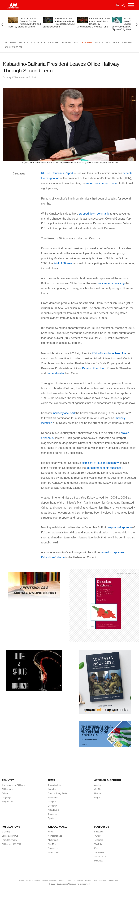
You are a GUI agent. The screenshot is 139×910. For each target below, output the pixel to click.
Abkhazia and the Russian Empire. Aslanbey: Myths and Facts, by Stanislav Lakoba (24, 22)
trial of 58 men (63, 263)
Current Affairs (54, 785)
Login (117, 5)
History (97, 793)
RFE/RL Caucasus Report (57, 173)
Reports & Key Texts (57, 793)
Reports (23, 42)
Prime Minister (55, 373)
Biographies (7, 801)
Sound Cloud (100, 856)
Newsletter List (55, 836)
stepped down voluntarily (93, 213)
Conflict (97, 789)
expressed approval (119, 527)
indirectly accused (64, 413)
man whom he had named (102, 183)
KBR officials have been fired (110, 353)
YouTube (98, 844)
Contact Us (53, 848)
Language (6, 797)
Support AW (53, 852)
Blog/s (97, 797)
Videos (80, 880)
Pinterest (98, 861)
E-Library (6, 832)
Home (21, 880)
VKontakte (99, 852)
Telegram (98, 840)
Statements (38, 42)
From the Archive (10, 840)
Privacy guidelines (49, 880)
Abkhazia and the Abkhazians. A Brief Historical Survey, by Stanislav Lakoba (59, 22)
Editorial (127, 42)
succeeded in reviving (111, 283)
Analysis (98, 785)
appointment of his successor (104, 467)
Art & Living (53, 810)
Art (76, 42)
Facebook (98, 832)
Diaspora (66, 42)
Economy (53, 42)
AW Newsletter (13, 47)
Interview (10, 42)
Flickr (96, 848)
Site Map (52, 844)
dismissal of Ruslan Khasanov (100, 462)
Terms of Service (33, 880)
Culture (5, 793)
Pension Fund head (94, 368)
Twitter (97, 836)
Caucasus (86, 42)
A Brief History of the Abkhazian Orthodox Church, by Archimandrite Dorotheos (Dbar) (93, 22)
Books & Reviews (10, 836)
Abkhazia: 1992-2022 (11, 844)
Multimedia (112, 42)
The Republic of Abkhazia (13, 785)
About (50, 832)
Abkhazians (7, 789)
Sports (99, 42)
